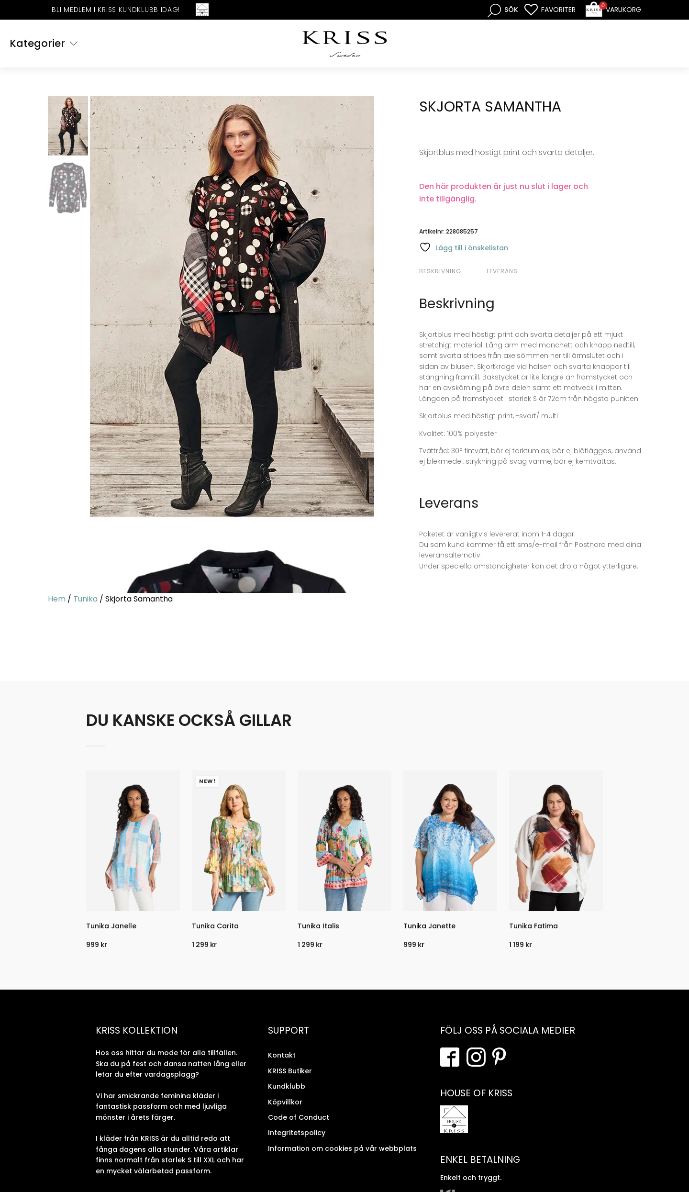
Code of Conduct (298, 1117)
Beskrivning (440, 271)
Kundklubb (286, 1086)
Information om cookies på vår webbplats (342, 1148)
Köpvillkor (285, 1101)
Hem (57, 598)
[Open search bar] (503, 10)
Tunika (85, 598)
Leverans (502, 271)
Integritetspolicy (296, 1132)
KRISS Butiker (290, 1071)
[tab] (451, 271)
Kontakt (282, 1055)
